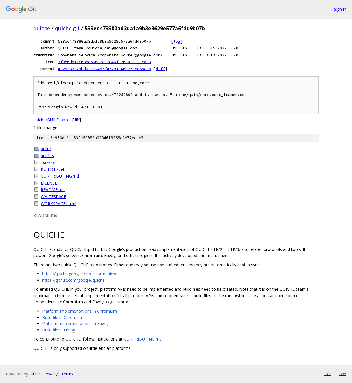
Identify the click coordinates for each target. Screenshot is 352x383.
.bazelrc (48, 162)
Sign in (340, 9)
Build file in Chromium (62, 317)
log (176, 41)
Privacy (51, 374)
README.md (53, 189)
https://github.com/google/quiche (73, 280)
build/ (46, 148)
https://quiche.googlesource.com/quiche (80, 273)
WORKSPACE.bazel (58, 203)
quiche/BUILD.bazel (51, 120)
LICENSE (49, 183)
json (341, 373)
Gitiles (35, 374)
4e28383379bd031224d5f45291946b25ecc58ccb (104, 68)
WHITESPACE (53, 196)
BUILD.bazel (52, 169)
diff (160, 68)
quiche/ (47, 155)
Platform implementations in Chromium (79, 311)
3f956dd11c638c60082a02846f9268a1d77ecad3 (104, 61)
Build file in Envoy (58, 330)
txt (327, 373)
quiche (41, 28)
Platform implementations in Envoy (75, 323)
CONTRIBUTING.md (60, 176)
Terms (67, 374)
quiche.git (67, 28)
